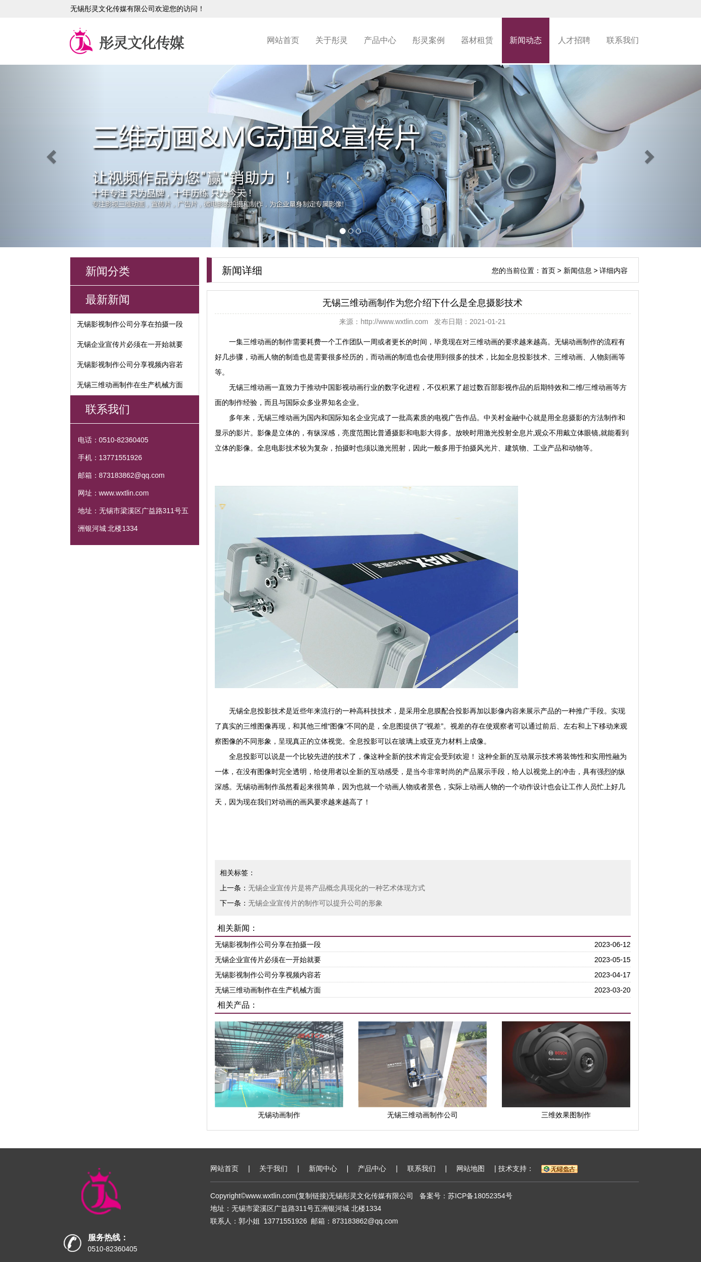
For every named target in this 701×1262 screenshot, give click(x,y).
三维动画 (257, 342)
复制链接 (312, 1196)
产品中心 (380, 40)
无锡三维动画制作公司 (422, 1115)
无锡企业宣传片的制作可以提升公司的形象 (315, 903)
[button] (52, 156)
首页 (548, 270)
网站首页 (283, 40)
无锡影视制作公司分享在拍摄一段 (130, 324)
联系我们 (622, 40)
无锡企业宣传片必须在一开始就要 (130, 344)
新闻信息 (578, 270)
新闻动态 (525, 40)
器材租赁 (477, 40)
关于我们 (273, 1168)
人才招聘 (574, 40)
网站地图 (470, 1168)
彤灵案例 (428, 40)
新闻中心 (323, 1168)
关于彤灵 (331, 40)
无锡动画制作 (575, 342)
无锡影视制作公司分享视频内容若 (130, 364)
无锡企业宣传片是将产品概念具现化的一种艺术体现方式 (336, 888)
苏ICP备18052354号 (480, 1196)
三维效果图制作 (566, 1115)
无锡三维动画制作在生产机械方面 (130, 385)
